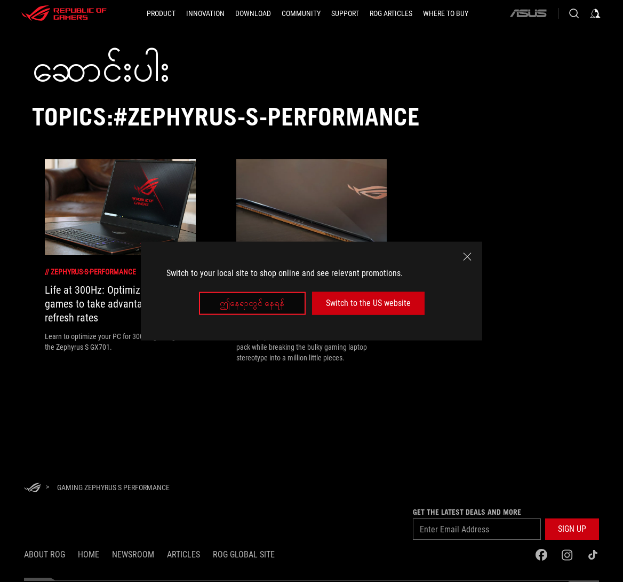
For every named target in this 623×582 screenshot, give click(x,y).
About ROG (44, 554)
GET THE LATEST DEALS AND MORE (467, 512)
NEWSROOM (133, 554)
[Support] (345, 13)
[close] (467, 256)
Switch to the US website (368, 303)
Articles (183, 554)
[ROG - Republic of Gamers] (64, 13)
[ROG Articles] (391, 13)
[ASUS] (528, 13)
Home (88, 554)
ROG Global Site (244, 554)
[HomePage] (32, 488)
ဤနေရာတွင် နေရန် (252, 303)
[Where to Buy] (445, 13)
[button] (161, 13)
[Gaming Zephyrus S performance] (113, 487)
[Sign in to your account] (595, 13)
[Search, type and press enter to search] (574, 13)
